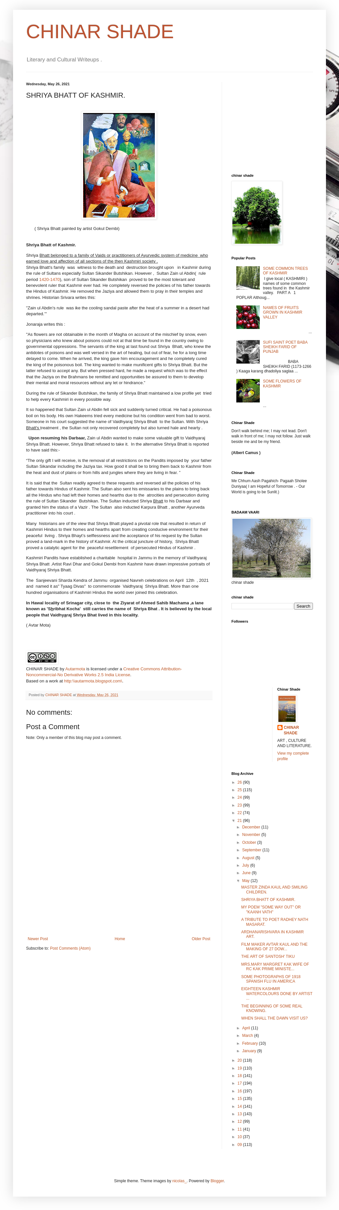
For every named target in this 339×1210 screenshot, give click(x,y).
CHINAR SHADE (100, 31)
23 (240, 805)
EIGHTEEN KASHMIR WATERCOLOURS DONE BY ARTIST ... (276, 994)
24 (240, 797)
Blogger (217, 1181)
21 (240, 820)
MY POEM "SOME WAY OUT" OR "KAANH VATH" (271, 909)
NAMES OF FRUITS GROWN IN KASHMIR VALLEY (282, 312)
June (247, 873)
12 (240, 1121)
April (246, 1028)
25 (240, 790)
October (249, 842)
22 (240, 812)
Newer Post (38, 939)
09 (240, 1144)
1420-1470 (49, 279)
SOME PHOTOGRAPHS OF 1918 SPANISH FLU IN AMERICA (271, 979)
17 (240, 1083)
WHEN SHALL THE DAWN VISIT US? (274, 1018)
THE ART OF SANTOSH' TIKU (268, 956)
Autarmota (75, 668)
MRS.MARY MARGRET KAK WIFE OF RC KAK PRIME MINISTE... (275, 966)
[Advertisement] (119, 908)
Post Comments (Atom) (70, 948)
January (249, 1051)
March (248, 1035)
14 (240, 1106)
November (251, 834)
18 (240, 1075)
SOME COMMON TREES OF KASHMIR (285, 270)
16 (240, 1091)
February (250, 1043)
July (246, 865)
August (249, 858)
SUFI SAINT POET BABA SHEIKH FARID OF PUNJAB (285, 347)
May (246, 880)
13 (240, 1114)
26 (240, 782)
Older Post (201, 939)
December (251, 827)
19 (240, 1068)
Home (120, 939)
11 (240, 1129)
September (252, 850)
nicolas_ (179, 1181)
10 (240, 1137)
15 (240, 1098)
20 (240, 1060)
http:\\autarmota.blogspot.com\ (93, 681)
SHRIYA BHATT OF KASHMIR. (268, 899)
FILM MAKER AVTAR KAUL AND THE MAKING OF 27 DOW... (274, 946)
